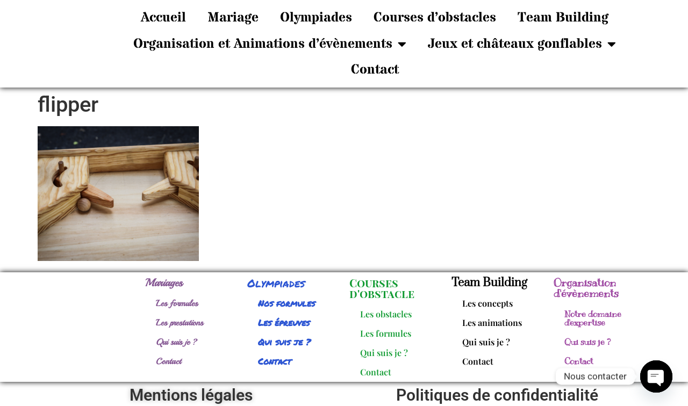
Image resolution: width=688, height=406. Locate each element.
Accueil (163, 18)
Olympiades (316, 18)
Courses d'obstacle (381, 288)
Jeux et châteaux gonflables (522, 44)
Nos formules (286, 303)
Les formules (177, 303)
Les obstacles (386, 314)
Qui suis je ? (176, 342)
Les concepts (487, 303)
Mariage (233, 18)
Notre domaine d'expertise (592, 318)
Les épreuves (284, 322)
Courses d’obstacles (435, 18)
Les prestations (179, 322)
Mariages (164, 282)
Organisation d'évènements (586, 288)
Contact (375, 70)
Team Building (563, 18)
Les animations (492, 322)
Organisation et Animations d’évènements (269, 44)
